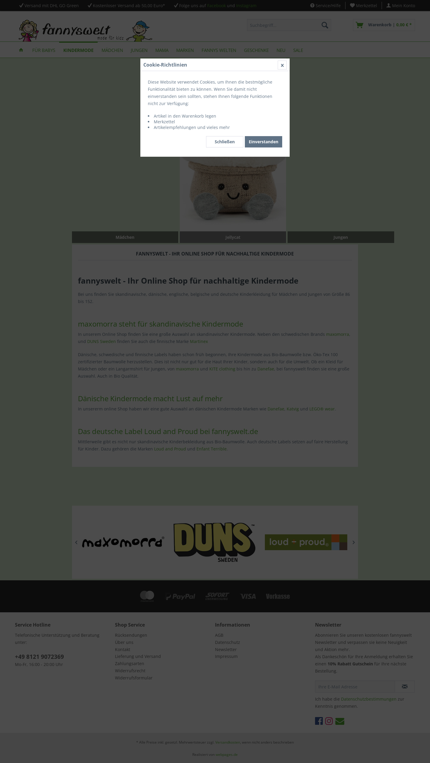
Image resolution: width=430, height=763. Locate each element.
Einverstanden (263, 141)
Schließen (225, 141)
